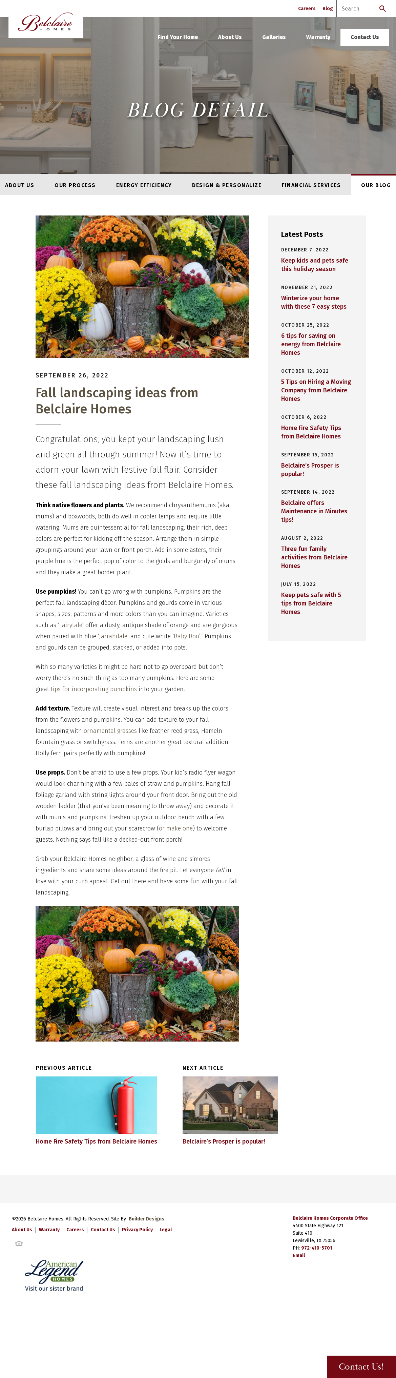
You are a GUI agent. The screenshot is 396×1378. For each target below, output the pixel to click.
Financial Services (311, 185)
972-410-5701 (316, 1274)
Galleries (274, 37)
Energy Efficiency (144, 185)
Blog (327, 9)
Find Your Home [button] (178, 37)
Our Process (75, 185)
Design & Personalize (227, 185)
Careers (307, 9)
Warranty (318, 37)
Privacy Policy (137, 1256)
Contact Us (365, 37)
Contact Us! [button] (359, 1367)
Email (299, 1281)
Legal (166, 1256)
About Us (230, 37)
